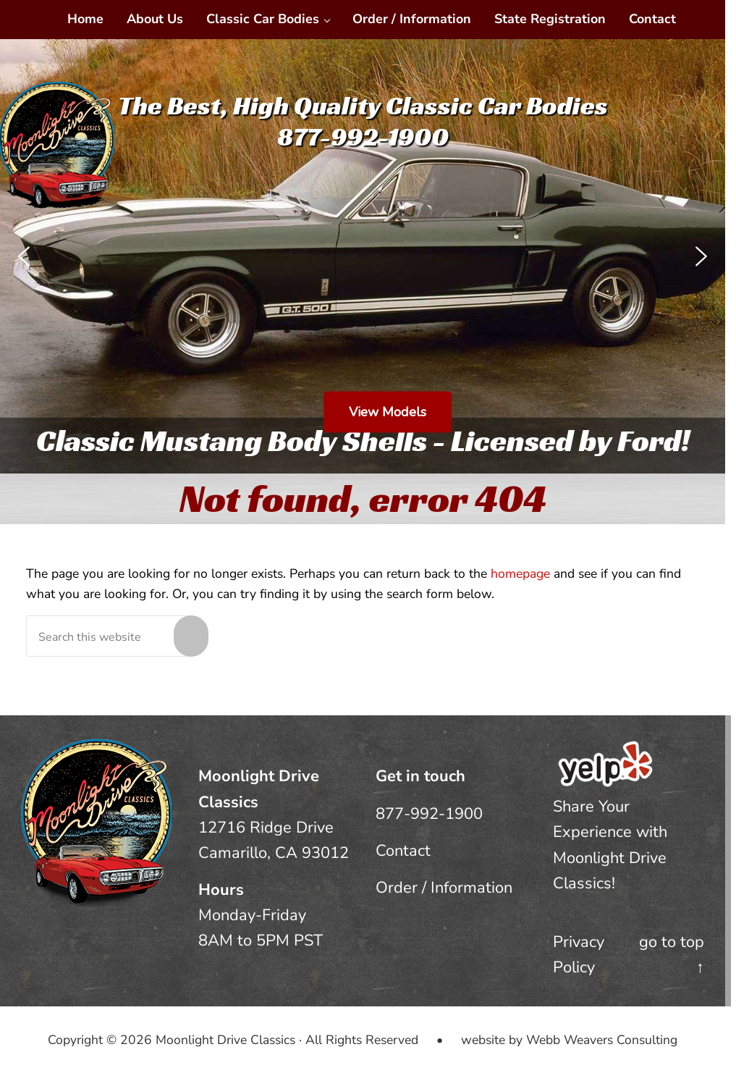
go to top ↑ (671, 954)
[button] (24, 256)
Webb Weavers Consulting (601, 1039)
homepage (520, 573)
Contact (403, 851)
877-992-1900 (429, 814)
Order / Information (444, 888)
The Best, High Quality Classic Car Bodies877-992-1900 (363, 121)
